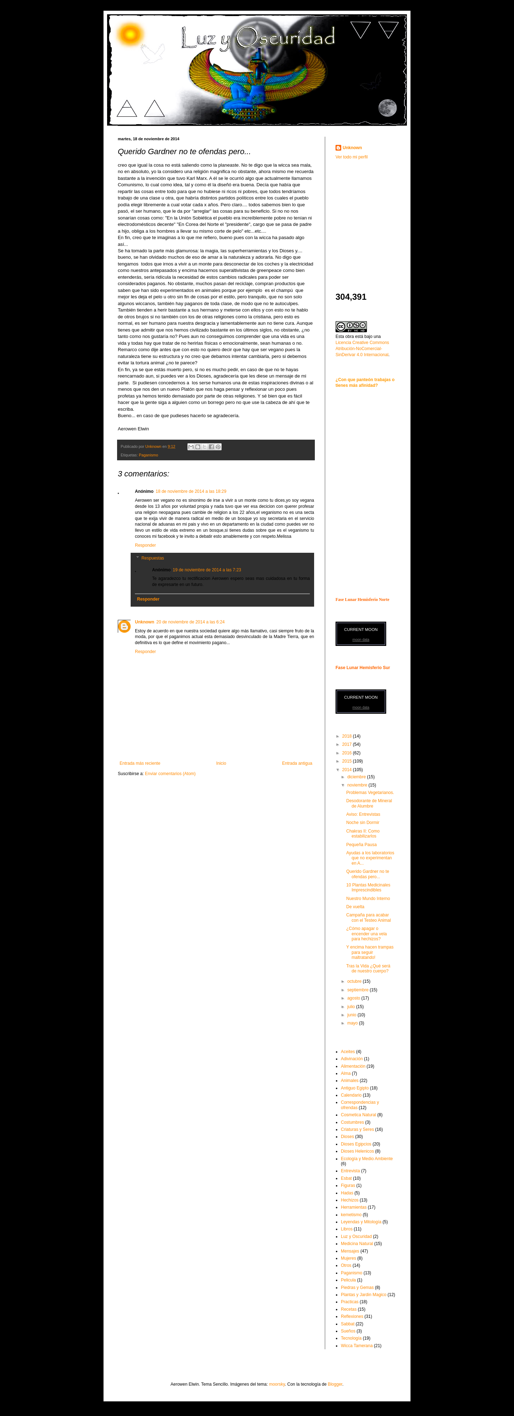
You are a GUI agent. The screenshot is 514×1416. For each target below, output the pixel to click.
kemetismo (351, 1214)
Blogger (335, 1384)
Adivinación (352, 1058)
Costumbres (352, 1122)
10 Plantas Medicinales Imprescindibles (368, 887)
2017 (347, 744)
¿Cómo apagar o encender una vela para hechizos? (366, 933)
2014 (347, 769)
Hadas (347, 1192)
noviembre (357, 785)
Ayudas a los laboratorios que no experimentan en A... (370, 858)
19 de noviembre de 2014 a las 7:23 (207, 569)
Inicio (221, 763)
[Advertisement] (380, 215)
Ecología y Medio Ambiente (367, 1158)
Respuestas (152, 558)
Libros (347, 1229)
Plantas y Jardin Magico (363, 1294)
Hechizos (349, 1200)
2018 (347, 736)
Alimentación (353, 1066)
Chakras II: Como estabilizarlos (362, 834)
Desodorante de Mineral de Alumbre (369, 803)
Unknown (144, 622)
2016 (347, 752)
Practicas (349, 1301)
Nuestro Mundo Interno (368, 898)
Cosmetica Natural (358, 1114)
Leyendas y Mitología (361, 1221)
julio (351, 1006)
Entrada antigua (297, 763)
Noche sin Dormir (362, 822)
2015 (347, 761)
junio (352, 1014)
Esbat (346, 1178)
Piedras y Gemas (357, 1287)
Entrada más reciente (140, 763)
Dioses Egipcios (356, 1144)
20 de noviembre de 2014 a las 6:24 (190, 622)
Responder (145, 545)
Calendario (351, 1095)
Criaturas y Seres (357, 1129)
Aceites (348, 1051)
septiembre (358, 989)
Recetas (349, 1309)
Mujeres (348, 1258)
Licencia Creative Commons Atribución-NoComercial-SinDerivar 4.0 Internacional (362, 348)
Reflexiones (352, 1316)
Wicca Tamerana (357, 1345)
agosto (354, 998)
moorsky (277, 1384)
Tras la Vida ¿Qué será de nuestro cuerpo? (368, 969)
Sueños (348, 1331)
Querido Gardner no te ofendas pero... (367, 874)
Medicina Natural (357, 1243)
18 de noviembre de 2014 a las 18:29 (191, 491)
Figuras (348, 1185)
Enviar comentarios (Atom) (170, 773)
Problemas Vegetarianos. (370, 792)
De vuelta (355, 906)
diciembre (357, 776)
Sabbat (347, 1323)
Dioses (347, 1136)
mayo (353, 1023)
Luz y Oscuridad (356, 1236)
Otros (346, 1265)
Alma (346, 1073)
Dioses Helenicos (357, 1151)
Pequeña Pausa (361, 844)
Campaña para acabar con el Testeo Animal (368, 917)
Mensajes (350, 1251)
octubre (355, 981)
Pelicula (348, 1280)
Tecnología (351, 1338)
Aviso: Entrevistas (363, 814)
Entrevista (350, 1170)
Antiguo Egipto (355, 1088)
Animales (349, 1080)
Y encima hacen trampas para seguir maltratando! (370, 952)
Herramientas (354, 1207)
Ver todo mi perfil (352, 157)
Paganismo (148, 455)
